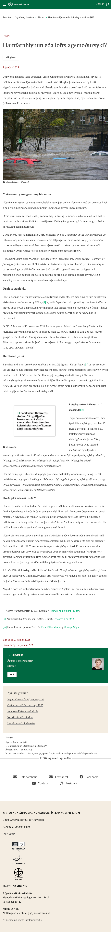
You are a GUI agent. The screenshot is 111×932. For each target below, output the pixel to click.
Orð (12, 674)
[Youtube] (40, 783)
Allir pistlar (11, 57)
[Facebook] (88, 776)
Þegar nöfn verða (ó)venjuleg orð (25, 699)
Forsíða (7, 17)
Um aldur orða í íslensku (21, 723)
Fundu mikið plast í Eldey (65, 611)
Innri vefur (9, 834)
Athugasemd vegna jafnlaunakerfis (22, 920)
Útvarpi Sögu (71, 627)
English (100, 3)
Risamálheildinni (51, 627)
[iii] (82, 410)
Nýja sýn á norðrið (63, 619)
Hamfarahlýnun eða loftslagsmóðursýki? (26, 746)
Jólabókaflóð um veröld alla (22, 711)
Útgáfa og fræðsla (24, 17)
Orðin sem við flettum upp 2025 (25, 705)
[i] (44, 302)
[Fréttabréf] (58, 776)
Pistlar (41, 17)
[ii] (86, 365)
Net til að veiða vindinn (20, 717)
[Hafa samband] (25, 776)
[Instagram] (69, 783)
